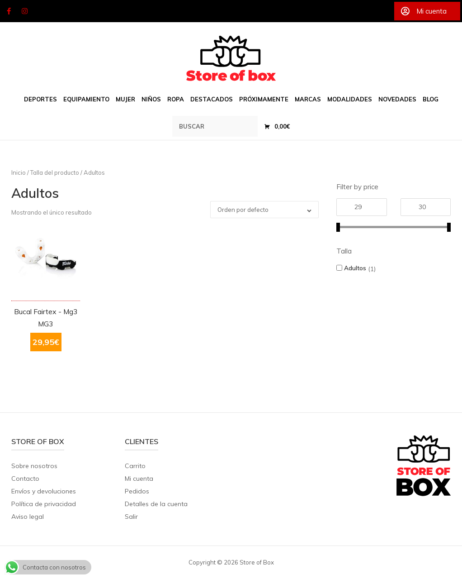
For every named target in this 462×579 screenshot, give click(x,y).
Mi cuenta (139, 478)
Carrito (135, 466)
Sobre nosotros (34, 466)
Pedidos (137, 491)
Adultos (355, 268)
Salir (131, 516)
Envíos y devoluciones (43, 491)
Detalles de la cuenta (156, 504)
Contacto (25, 478)
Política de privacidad (43, 504)
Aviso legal (27, 516)
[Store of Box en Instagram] (25, 11)
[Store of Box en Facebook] (8, 11)
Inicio (18, 172)
